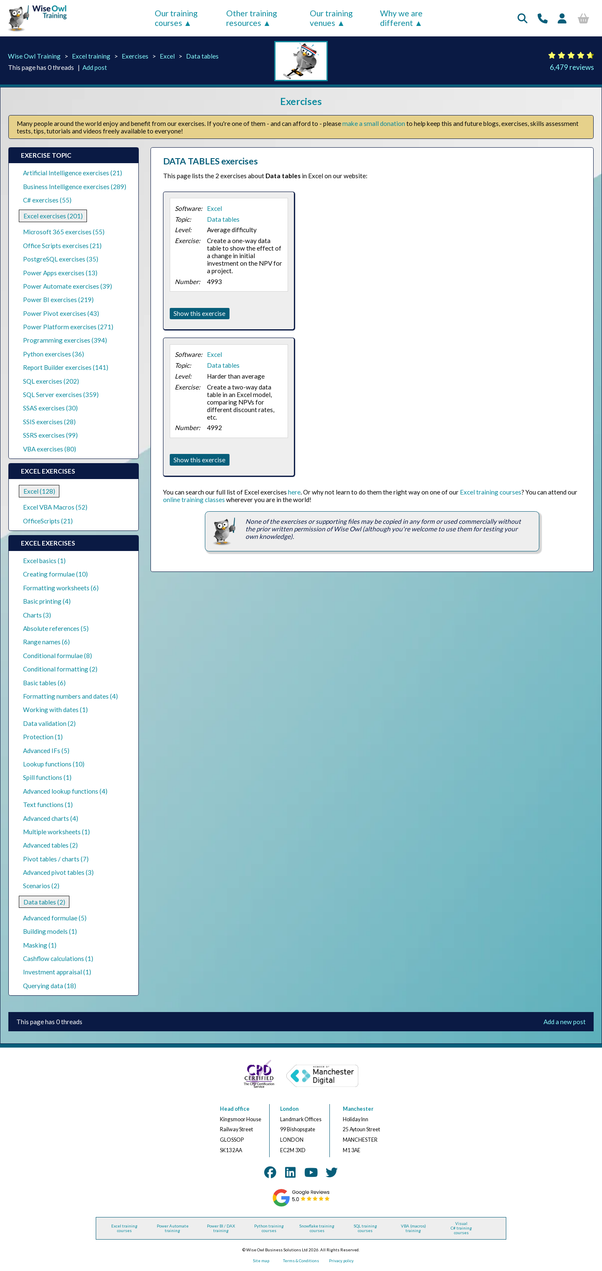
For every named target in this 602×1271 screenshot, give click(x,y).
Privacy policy (341, 1260)
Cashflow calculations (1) (58, 958)
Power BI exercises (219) (58, 299)
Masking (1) (39, 945)
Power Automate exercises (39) (67, 286)
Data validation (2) (49, 723)
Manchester (358, 1109)
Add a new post (564, 1021)
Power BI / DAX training (221, 1228)
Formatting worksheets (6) (61, 588)
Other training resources (251, 18)
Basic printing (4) (47, 601)
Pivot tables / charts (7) (56, 859)
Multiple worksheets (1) (56, 831)
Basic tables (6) (44, 683)
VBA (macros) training (413, 1228)
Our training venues (331, 18)
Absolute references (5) (56, 628)
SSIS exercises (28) (49, 421)
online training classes (194, 499)
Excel (167, 56)
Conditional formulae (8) (57, 655)
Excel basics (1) (44, 560)
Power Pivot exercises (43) (61, 313)
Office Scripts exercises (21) (62, 245)
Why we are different (401, 18)
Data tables (202, 56)
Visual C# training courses (461, 1228)
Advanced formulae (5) (55, 918)
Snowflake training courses (316, 1228)
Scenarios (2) (41, 885)
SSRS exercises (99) (50, 435)
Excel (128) (39, 491)
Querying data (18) (49, 985)
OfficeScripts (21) (48, 521)
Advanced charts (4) (50, 818)
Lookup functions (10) (53, 764)
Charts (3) (37, 615)
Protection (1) (43, 737)
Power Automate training (173, 1228)
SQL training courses (365, 1228)
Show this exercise (199, 313)
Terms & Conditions (301, 1260)
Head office (235, 1109)
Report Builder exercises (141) (65, 367)
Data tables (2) (44, 902)
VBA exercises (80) (49, 449)
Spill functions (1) (47, 777)
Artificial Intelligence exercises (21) (72, 173)
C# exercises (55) (47, 200)
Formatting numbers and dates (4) (70, 696)
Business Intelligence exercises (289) (74, 186)
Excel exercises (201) (53, 216)
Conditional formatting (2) (60, 669)
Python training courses (269, 1228)
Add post (94, 67)
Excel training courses (490, 492)
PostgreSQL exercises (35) (60, 259)
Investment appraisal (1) (57, 972)
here (294, 492)
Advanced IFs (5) (46, 750)
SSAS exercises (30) (50, 408)
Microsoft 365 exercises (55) (64, 232)
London (289, 1109)
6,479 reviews (572, 67)
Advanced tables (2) (50, 845)
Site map (261, 1260)
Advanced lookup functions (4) (65, 791)
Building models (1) (50, 931)
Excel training (91, 56)
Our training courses (176, 18)
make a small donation (373, 123)
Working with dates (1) (55, 709)
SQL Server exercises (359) (61, 394)
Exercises (135, 56)
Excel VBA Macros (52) (55, 507)
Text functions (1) (48, 804)
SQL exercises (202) (51, 381)
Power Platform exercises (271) (68, 327)
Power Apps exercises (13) (60, 273)
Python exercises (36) (53, 354)
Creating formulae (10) (55, 574)
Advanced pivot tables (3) (58, 872)
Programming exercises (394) (65, 340)
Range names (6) (46, 642)
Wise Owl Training (34, 56)
